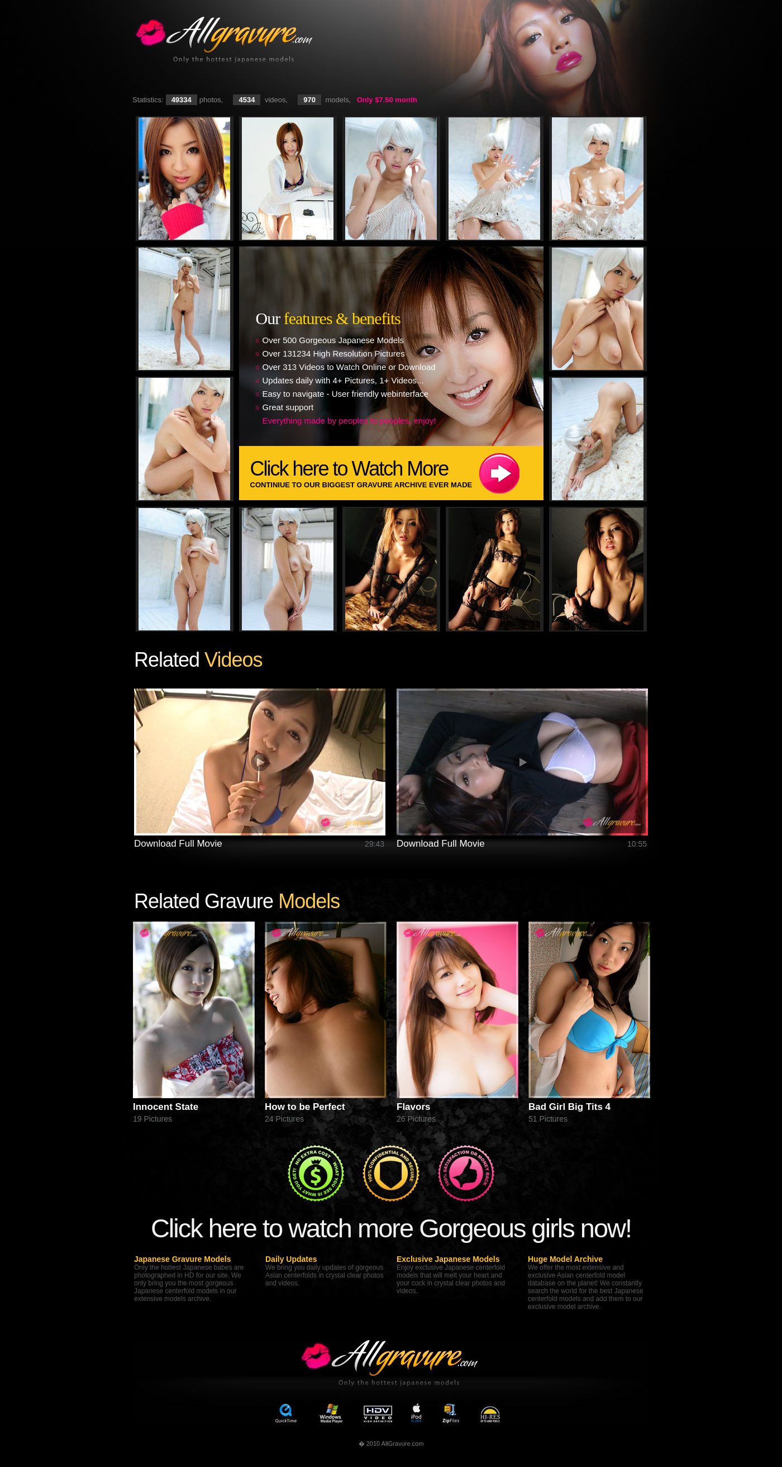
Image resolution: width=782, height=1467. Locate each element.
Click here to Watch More (396, 473)
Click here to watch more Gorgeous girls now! (391, 1228)
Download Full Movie (178, 843)
